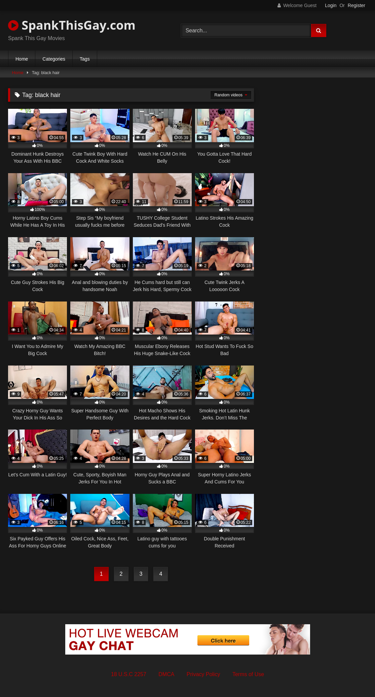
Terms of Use (248, 674)
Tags (85, 59)
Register (356, 5)
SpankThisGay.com (72, 25)
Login (330, 5)
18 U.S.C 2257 (128, 674)
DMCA (166, 674)
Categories (53, 59)
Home (21, 59)
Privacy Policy (203, 674)
